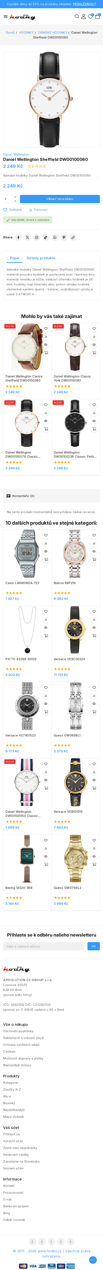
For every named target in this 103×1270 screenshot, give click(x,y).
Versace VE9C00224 (69, 659)
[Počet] (8, 199)
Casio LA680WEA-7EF (22, 583)
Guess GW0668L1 (67, 735)
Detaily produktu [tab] (41, 258)
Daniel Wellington (16, 154)
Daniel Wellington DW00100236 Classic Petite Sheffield (75, 454)
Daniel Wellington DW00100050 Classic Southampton (21, 814)
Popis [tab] (14, 258)
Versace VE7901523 (20, 735)
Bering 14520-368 (18, 888)
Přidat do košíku (59, 199)
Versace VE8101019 (68, 812)
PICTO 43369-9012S (21, 659)
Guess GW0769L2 (67, 888)
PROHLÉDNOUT (84, 4)
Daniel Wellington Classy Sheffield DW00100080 (23, 378)
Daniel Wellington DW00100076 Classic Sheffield (21, 454)
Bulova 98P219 (65, 583)
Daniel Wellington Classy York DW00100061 (72, 378)
